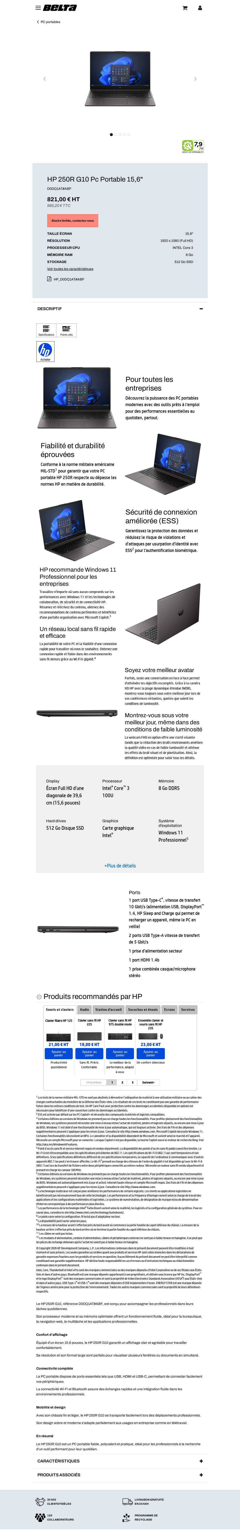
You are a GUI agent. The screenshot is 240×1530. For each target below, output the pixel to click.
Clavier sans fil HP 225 (89, 1023)
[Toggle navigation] (38, 8)
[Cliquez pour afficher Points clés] (66, 330)
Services (188, 1009)
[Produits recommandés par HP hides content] (89, 996)
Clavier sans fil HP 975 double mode (120, 1023)
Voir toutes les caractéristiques (70, 269)
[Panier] (184, 7)
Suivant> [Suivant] (148, 1082)
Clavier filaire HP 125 (58, 1021)
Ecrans (169, 1009)
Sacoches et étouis (143, 1009)
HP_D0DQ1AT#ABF (69, 279)
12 (37, 1237)
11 (37, 1232)
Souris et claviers (60, 1009)
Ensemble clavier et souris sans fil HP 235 (150, 1025)
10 (37, 1224)
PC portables (48, 22)
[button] (44, 79)
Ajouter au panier (59, 1053)
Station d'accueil (108, 1009)
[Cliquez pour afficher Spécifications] (46, 330)
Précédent (93, 1082)
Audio (84, 1009)
